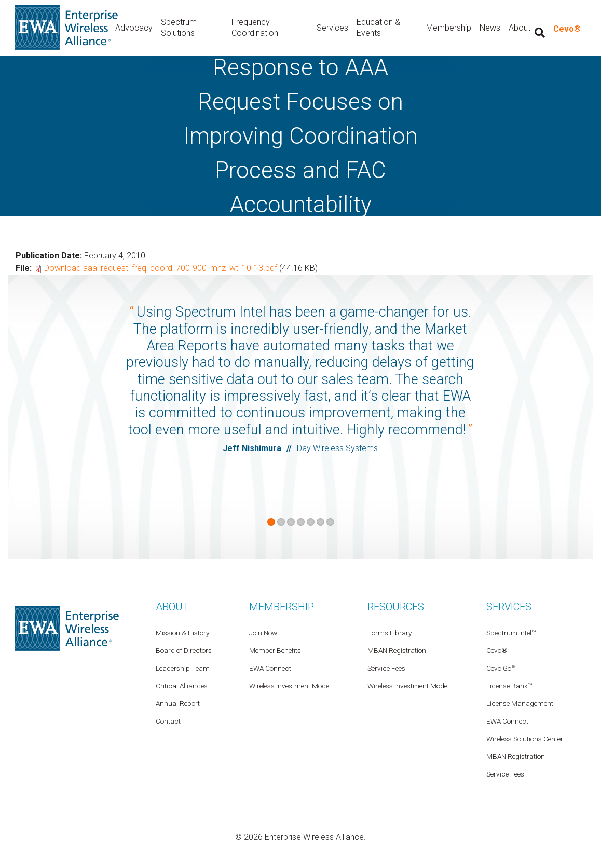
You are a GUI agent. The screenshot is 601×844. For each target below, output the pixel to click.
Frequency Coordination (259, 28)
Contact (168, 721)
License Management (519, 704)
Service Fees (505, 774)
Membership (449, 28)
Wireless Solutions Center (524, 739)
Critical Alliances (182, 686)
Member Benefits (275, 651)
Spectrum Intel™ (511, 633)
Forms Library (389, 633)
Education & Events (380, 28)
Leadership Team (183, 668)
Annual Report (178, 704)
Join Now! (264, 633)
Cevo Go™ (500, 668)
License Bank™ (509, 686)
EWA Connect (507, 721)
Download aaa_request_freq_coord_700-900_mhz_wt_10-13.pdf (160, 269)
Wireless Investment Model (408, 686)
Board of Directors (184, 651)
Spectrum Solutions (184, 28)
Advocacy (139, 28)
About (172, 607)
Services (334, 28)
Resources (395, 607)
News (490, 28)
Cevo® (567, 29)
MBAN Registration (515, 757)
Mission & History (182, 633)
